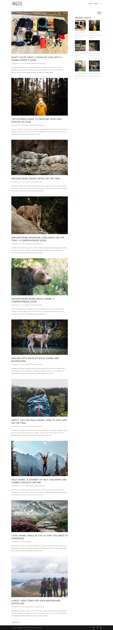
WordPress (39, 627)
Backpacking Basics (30, 606)
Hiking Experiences (30, 125)
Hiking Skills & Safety (37, 182)
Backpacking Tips (40, 606)
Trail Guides (28, 541)
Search (99, 12)
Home (90, 3)
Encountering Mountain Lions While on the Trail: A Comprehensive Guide (95, 56)
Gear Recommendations (40, 63)
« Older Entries (15, 622)
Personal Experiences (40, 125)
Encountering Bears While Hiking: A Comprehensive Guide (81, 76)
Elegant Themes (23, 627)
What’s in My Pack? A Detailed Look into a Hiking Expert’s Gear (81, 35)
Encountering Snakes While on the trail (36, 178)
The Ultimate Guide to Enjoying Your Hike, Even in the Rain (95, 35)
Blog (95, 3)
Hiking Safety (29, 182)
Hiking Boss (15, 63)
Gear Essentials (29, 63)
